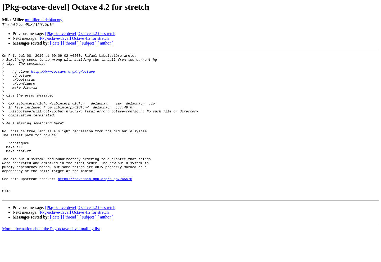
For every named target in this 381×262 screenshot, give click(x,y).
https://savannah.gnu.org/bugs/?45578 (95, 204)
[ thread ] (71, 43)
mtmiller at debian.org (43, 20)
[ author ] (106, 43)
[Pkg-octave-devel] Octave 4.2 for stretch (80, 33)
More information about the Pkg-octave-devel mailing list (51, 257)
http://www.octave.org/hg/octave (63, 75)
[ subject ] (88, 43)
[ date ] (56, 43)
